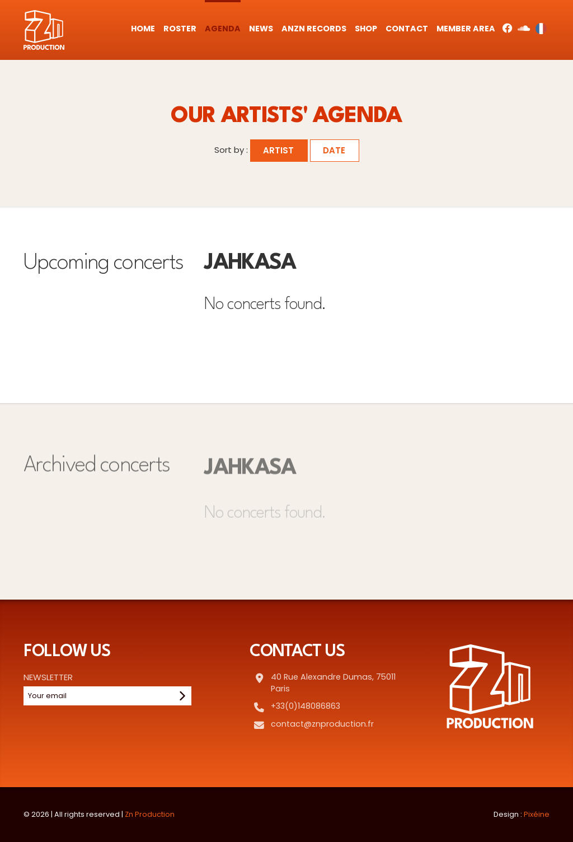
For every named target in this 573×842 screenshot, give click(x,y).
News (261, 28)
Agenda (223, 28)
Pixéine (536, 814)
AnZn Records (313, 28)
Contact (407, 28)
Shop (366, 28)
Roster (179, 28)
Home (143, 28)
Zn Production (150, 814)
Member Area (465, 28)
